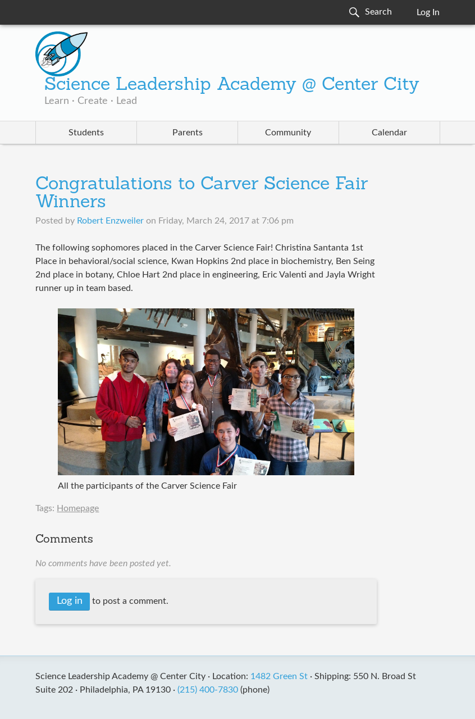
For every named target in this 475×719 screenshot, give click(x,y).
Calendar (389, 132)
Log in (70, 601)
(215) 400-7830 (207, 689)
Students (86, 132)
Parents (187, 132)
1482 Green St (279, 676)
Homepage (78, 508)
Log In (428, 12)
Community (288, 132)
